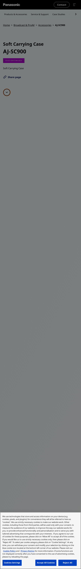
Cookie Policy (9, 551)
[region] (40, 540)
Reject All (67, 562)
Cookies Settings (12, 562)
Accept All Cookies (46, 562)
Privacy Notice (27, 551)
